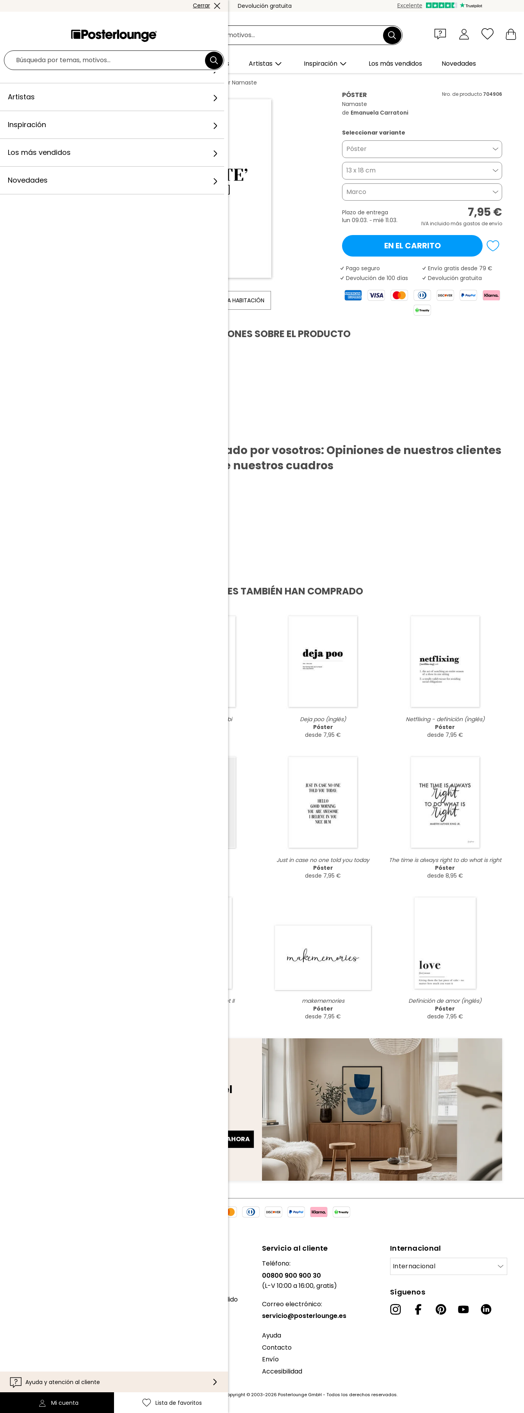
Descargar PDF (53, 431)
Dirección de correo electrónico (75, 1125)
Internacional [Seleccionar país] (414, 1266)
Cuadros (81, 82)
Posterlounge (44, 82)
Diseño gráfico (121, 82)
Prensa (16, 1307)
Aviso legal (22, 1374)
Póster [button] (356, 148)
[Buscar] (392, 35)
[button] (442, 33)
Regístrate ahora (217, 1139)
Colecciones (25, 1287)
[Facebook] (418, 1309)
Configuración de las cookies (49, 1362)
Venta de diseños (32, 1318)
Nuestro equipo (29, 1275)
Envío (270, 1359)
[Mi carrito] (510, 33)
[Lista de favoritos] (487, 33)
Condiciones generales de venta (55, 1338)
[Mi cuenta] (464, 33)
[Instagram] (395, 1309)
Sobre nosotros (29, 1263)
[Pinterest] (440, 1309)
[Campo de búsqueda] (271, 35)
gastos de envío (203, 1394)
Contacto (277, 1347)
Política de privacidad (39, 1350)
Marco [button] (356, 191)
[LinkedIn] (486, 1309)
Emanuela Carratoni (177, 82)
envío (495, 223)
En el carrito (412, 245)
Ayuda (271, 1335)
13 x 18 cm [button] (361, 170)
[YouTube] (463, 1309)
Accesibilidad (282, 1371)
